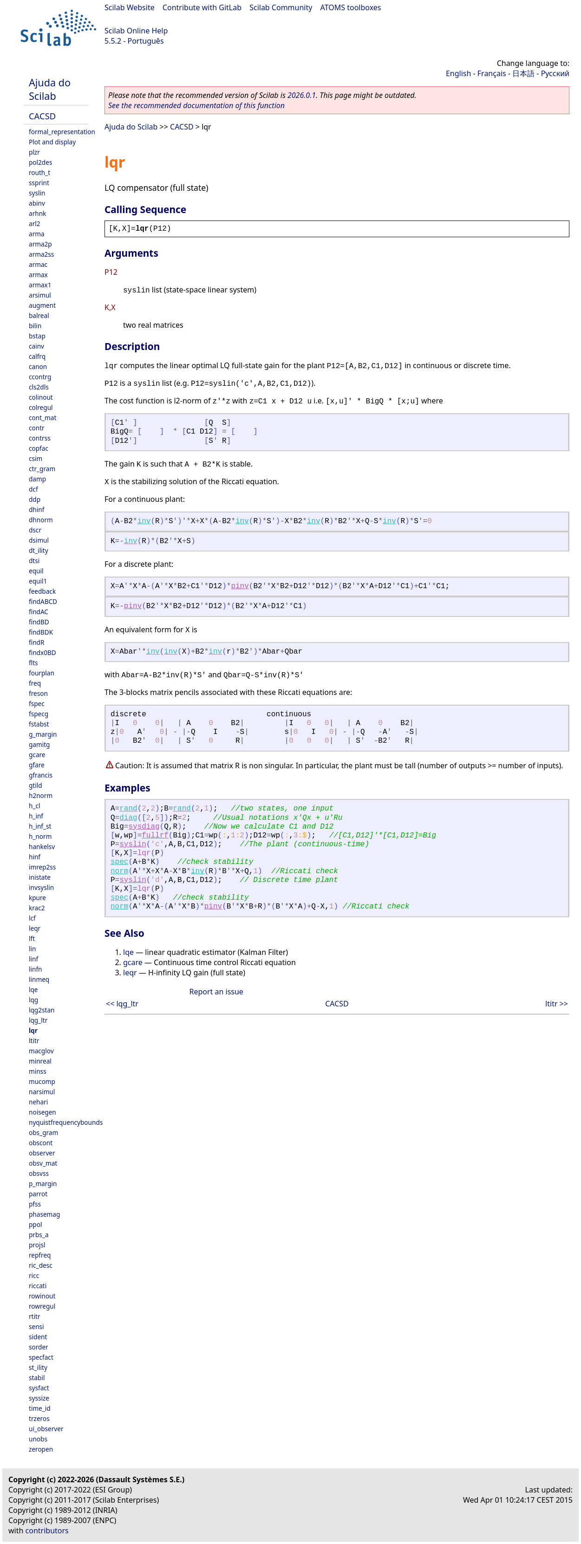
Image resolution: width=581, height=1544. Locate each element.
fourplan (41, 672)
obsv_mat (43, 1163)
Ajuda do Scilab (50, 89)
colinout (41, 397)
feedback (42, 591)
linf (33, 958)
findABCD (43, 601)
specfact (41, 1357)
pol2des (40, 162)
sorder (38, 1347)
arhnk (37, 213)
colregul (41, 407)
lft (32, 938)
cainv (36, 346)
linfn (35, 969)
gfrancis (40, 775)
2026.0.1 (301, 95)
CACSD (42, 116)
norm (119, 871)
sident (38, 1336)
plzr (34, 152)
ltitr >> (556, 1004)
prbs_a (39, 1234)
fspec (37, 703)
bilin (35, 325)
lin (32, 948)
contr (37, 427)
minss (37, 1071)
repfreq (40, 1255)
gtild (35, 785)
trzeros (39, 1418)
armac (38, 264)
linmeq (39, 979)
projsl (37, 1244)
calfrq (37, 356)
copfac (38, 448)
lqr (33, 1030)
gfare (37, 764)
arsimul (40, 295)
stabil (37, 1377)
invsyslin (41, 887)
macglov (41, 1050)
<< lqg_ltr (122, 1004)
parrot (38, 1193)
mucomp (42, 1081)
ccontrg (40, 376)
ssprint (39, 182)
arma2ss (41, 254)
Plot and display (52, 141)
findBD (39, 621)
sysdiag (143, 827)
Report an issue (216, 991)
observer (42, 1152)
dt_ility (38, 550)
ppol (35, 1224)
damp (37, 478)
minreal (40, 1061)
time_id (40, 1408)
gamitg (39, 744)
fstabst (39, 724)
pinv (239, 586)
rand (128, 808)
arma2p (40, 244)
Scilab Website (129, 7)
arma (37, 233)
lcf (32, 918)
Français (491, 73)
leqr (34, 928)
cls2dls (39, 387)
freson (38, 693)
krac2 (37, 907)
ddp (34, 499)
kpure (37, 897)
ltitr (34, 1040)
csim (35, 458)
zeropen (41, 1449)
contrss (40, 438)
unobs (38, 1438)
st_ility (38, 1367)
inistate (40, 877)
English (458, 73)
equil (36, 570)
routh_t (39, 172)
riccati (37, 1285)
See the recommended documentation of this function (196, 105)
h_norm (40, 836)
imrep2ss (42, 867)
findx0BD (42, 652)
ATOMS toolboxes (350, 7)
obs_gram (43, 1132)
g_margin (43, 734)
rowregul (42, 1306)
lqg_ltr (38, 1020)
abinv (37, 203)
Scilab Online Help (136, 31)
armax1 (40, 284)
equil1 (38, 581)
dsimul (39, 540)
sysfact (39, 1387)
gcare (37, 754)
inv (144, 521)
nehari (38, 1101)
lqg (33, 999)
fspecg (38, 713)
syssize (39, 1398)
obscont (40, 1142)
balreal (39, 315)
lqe (33, 989)
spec (119, 862)
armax (38, 274)
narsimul (42, 1091)
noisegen (42, 1112)
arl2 (34, 223)
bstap (37, 335)
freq (35, 683)
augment (42, 305)
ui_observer (46, 1428)
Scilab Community (280, 7)
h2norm (40, 795)
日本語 (523, 73)
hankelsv (42, 846)
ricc (34, 1275)
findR (36, 642)
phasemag (44, 1214)
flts (33, 662)
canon (38, 366)
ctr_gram (42, 468)
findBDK (41, 632)
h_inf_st (40, 826)
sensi (36, 1326)
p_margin (43, 1183)
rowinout (42, 1295)
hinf (34, 856)
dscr (35, 529)
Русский (555, 73)
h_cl (34, 805)
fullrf (155, 835)
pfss (35, 1204)
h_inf (36, 815)
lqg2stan (41, 1010)
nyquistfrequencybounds (66, 1122)
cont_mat (42, 417)
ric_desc (40, 1265)
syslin (37, 192)
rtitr (34, 1316)
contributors (47, 1530)
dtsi (34, 560)
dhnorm (41, 519)
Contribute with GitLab (202, 7)
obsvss (39, 1173)
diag (128, 818)
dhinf (36, 509)
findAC (38, 611)
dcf (33, 489)
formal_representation (62, 131)
